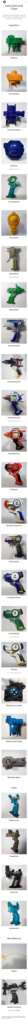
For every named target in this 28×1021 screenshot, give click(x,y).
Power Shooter (14, 237)
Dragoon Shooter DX (14, 381)
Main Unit (14, 669)
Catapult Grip (14, 856)
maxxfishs (18, 1010)
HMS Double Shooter (14, 777)
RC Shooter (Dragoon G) (14, 525)
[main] (14, 7)
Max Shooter (15, 633)
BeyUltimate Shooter (14, 597)
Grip (16, 892)
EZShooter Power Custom (14, 705)
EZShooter (14, 57)
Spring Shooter (14, 273)
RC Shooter (14, 489)
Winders (14, 971)
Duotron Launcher (14, 345)
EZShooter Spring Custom (14, 741)
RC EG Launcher (14, 561)
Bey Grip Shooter (14, 201)
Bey (10, 633)
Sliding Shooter (14, 309)
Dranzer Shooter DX (14, 417)
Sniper (12, 892)
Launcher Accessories (14, 1007)
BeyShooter (14, 165)
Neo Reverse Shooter (14, 129)
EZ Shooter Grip (14, 820)
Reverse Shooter (14, 93)
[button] (1, 2)
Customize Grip (14, 928)
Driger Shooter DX (14, 453)
